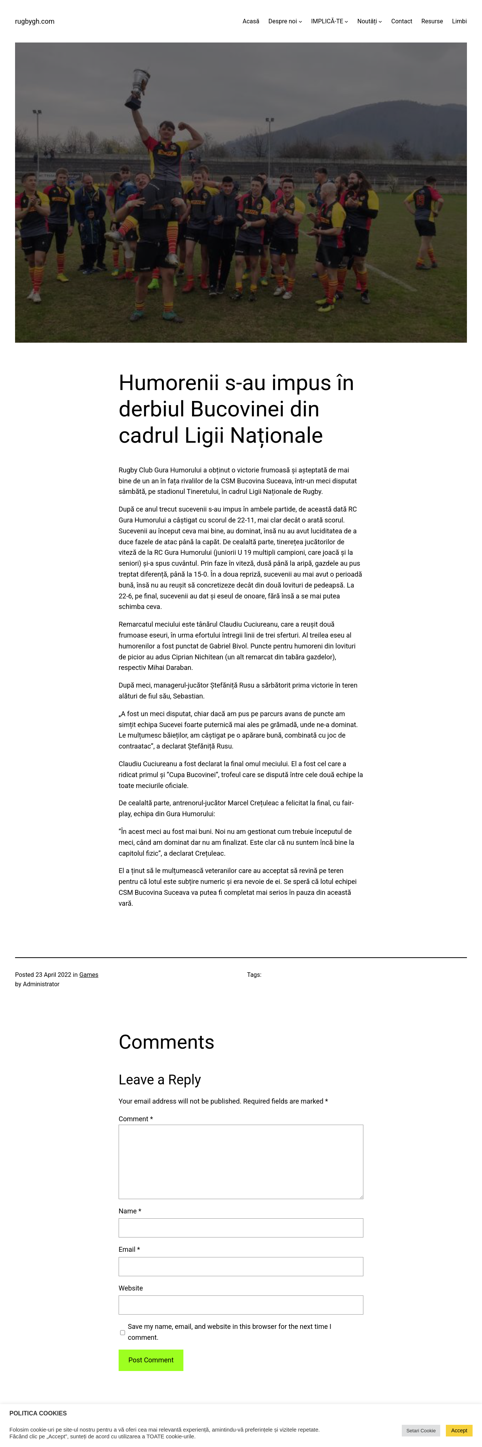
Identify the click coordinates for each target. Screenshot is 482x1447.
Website (131, 1288)
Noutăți (367, 21)
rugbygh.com (35, 21)
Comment (136, 1119)
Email (129, 1249)
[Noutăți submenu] (380, 21)
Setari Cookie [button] (421, 1430)
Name (130, 1211)
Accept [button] (459, 1430)
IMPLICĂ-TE (327, 21)
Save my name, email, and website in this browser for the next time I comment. (229, 1331)
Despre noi (282, 21)
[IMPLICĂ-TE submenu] (346, 21)
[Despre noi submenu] (300, 21)
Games (88, 974)
